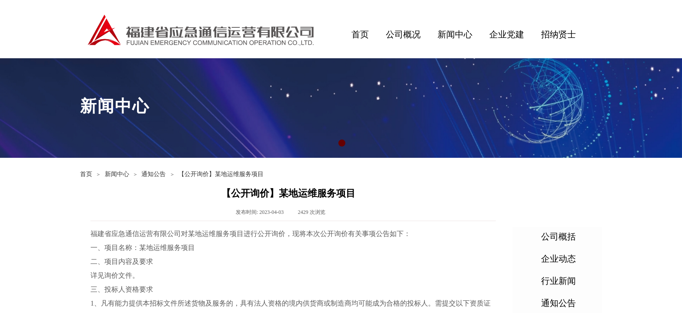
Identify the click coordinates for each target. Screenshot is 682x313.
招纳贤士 (558, 34)
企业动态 (558, 258)
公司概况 (403, 34)
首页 (360, 34)
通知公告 (153, 174)
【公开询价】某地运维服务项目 (221, 174)
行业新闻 (558, 281)
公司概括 (558, 236)
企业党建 (506, 34)
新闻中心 (455, 34)
